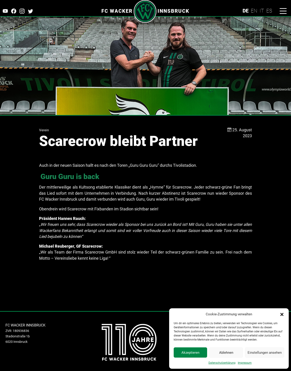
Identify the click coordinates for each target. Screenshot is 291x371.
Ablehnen (226, 353)
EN (254, 11)
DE (245, 11)
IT (262, 11)
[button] (282, 314)
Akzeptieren (190, 353)
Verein (44, 130)
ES (269, 11)
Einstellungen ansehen (265, 353)
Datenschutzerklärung (222, 362)
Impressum (245, 362)
